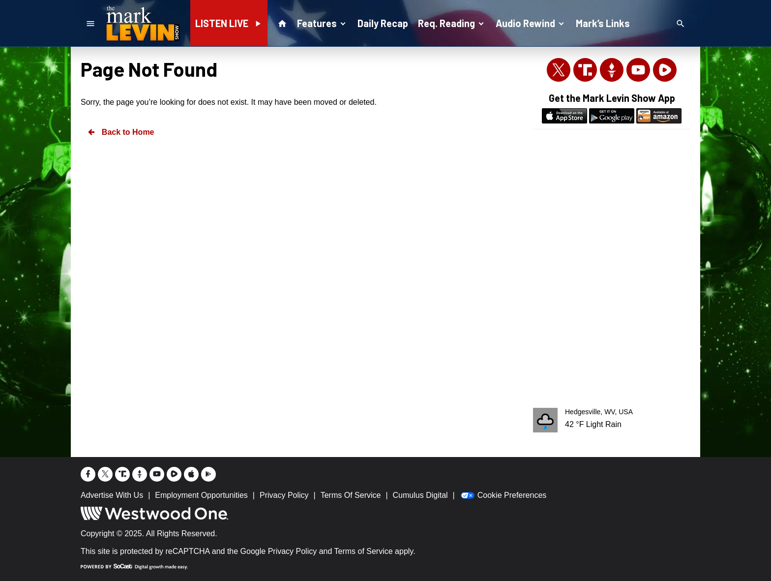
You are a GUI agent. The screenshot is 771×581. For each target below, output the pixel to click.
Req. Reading (452, 22)
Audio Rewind (531, 22)
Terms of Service (363, 551)
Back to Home (120, 132)
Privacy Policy (292, 551)
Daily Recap (382, 23)
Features (322, 22)
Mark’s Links (603, 23)
